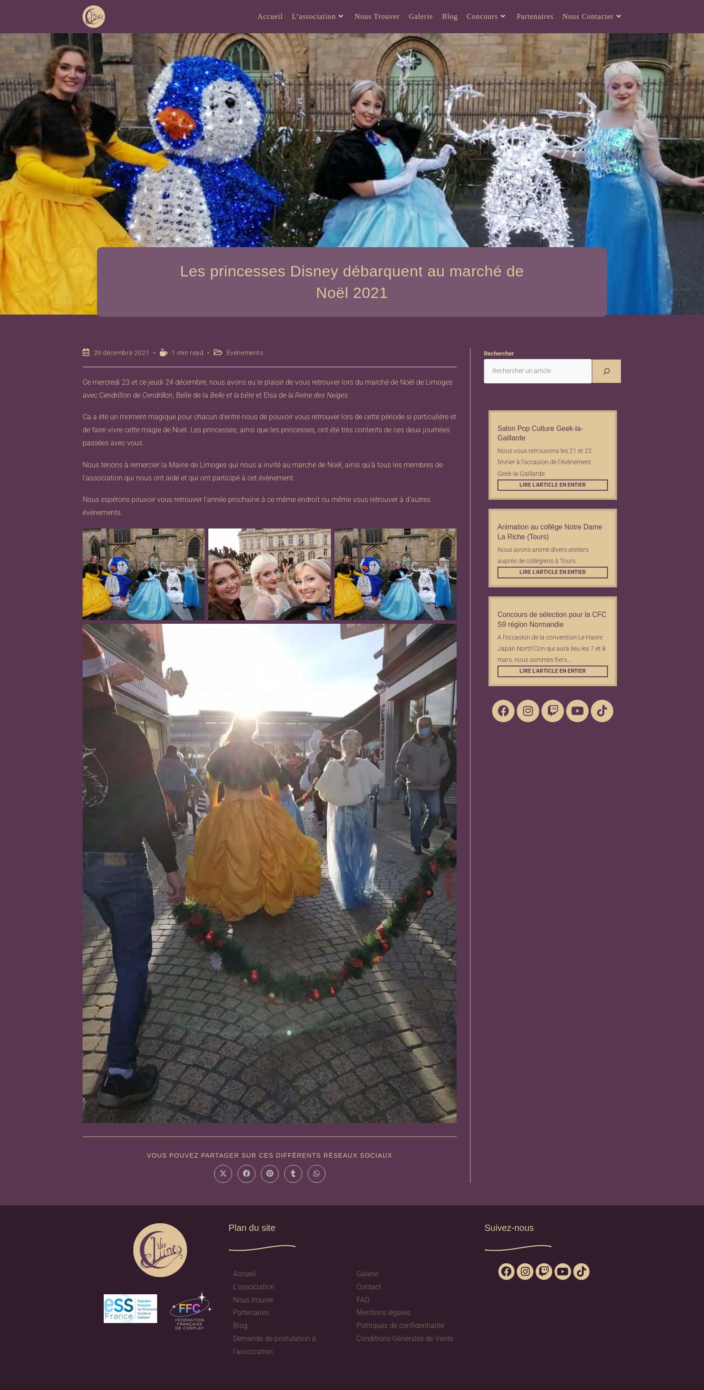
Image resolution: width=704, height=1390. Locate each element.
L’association (254, 1287)
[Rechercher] (606, 371)
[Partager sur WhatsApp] (317, 1174)
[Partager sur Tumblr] (293, 1174)
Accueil (244, 1274)
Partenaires (251, 1312)
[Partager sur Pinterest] (270, 1174)
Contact (368, 1287)
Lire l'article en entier (552, 485)
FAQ (363, 1300)
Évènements (245, 352)
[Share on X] (223, 1174)
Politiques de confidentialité (400, 1325)
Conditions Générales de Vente (404, 1338)
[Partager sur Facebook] (246, 1174)
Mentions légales (383, 1312)
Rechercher (499, 353)
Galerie (367, 1274)
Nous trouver (253, 1300)
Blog (240, 1325)
